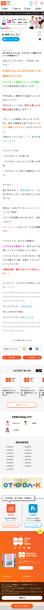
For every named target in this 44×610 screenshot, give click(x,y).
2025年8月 (10, 460)
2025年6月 (10, 463)
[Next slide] (40, 370)
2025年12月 (10, 453)
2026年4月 (10, 447)
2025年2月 (10, 469)
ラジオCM (27, 581)
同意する (22, 598)
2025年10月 (10, 456)
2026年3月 (27, 447)
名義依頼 (27, 576)
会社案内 (7, 576)
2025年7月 (27, 460)
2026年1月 (27, 450)
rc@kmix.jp (26, 306)
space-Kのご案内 (10, 581)
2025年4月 (10, 466)
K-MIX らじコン (11, 34)
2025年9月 (27, 456)
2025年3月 (27, 466)
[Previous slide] (37, 370)
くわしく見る (26, 568)
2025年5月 (27, 463)
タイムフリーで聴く (12, 39)
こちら (28, 317)
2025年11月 (28, 453)
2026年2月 (10, 450)
